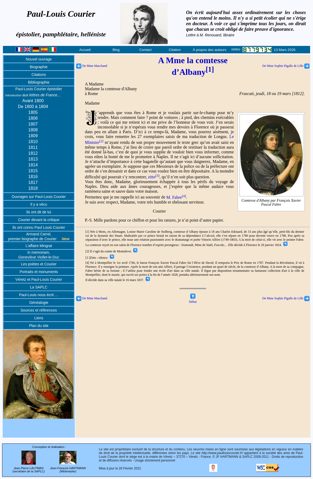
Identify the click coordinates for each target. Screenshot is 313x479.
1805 (33, 112)
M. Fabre (176, 197)
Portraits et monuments (39, 272)
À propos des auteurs (209, 50)
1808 (33, 130)
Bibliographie (39, 82)
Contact (145, 50)
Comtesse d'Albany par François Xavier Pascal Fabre (271, 202)
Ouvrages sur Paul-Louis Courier (39, 197)
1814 (33, 165)
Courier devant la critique (38, 220)
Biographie (39, 67)
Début (193, 300)
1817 (33, 182)
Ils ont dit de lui (38, 212)
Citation (175, 50)
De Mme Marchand (91, 66)
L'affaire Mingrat (38, 246)
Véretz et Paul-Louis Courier (38, 279)
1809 (33, 135)
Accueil (85, 50)
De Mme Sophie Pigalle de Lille (286, 66)
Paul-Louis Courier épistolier (38, 89)
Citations (39, 74)
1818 (33, 188)
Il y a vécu (38, 204)
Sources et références (39, 310)
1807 (33, 124)
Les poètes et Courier (38, 264)
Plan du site (38, 325)
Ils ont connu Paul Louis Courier (38, 227)
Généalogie (38, 302)
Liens (38, 318)
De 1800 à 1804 (33, 106)
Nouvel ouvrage (39, 59)
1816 (33, 176)
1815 (33, 171)
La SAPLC (38, 287)
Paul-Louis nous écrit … (39, 295)
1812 (33, 153)
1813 (33, 159)
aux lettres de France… (33, 95)
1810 (33, 141)
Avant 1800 (33, 100)
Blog (116, 50)
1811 (33, 147)
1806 (33, 118)
